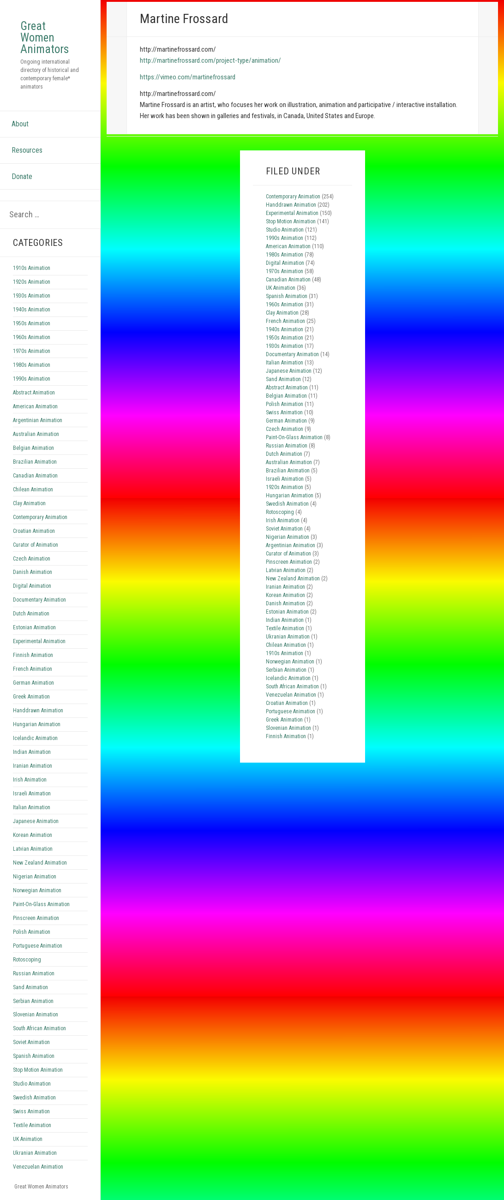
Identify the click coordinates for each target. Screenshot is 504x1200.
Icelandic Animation (35, 738)
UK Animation (27, 1139)
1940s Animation (31, 309)
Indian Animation (32, 752)
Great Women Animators (44, 37)
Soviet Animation (31, 1042)
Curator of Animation (35, 545)
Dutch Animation (31, 613)
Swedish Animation (34, 1097)
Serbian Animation (33, 1001)
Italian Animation (31, 807)
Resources (27, 150)
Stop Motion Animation (38, 1070)
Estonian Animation (34, 627)
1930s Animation (31, 296)
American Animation (35, 406)
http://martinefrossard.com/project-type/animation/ (210, 60)
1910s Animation (31, 268)
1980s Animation (31, 365)
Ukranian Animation (35, 1153)
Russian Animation (33, 973)
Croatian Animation (34, 531)
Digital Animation (32, 586)
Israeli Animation (32, 793)
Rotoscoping (27, 959)
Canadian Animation (35, 475)
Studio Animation (32, 1084)
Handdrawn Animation (38, 710)
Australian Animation (36, 434)
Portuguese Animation (37, 946)
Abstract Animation (34, 392)
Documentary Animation (39, 600)
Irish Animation (30, 779)
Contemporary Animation (40, 517)
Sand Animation (30, 987)
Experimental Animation (39, 641)
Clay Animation (29, 503)
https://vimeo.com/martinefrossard (187, 77)
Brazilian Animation (35, 462)
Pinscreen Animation (36, 918)
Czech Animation (31, 558)
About (20, 123)
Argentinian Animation (37, 420)
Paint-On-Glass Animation (41, 904)
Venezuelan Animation (38, 1167)
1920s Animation (31, 282)
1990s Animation (31, 379)
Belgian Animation (33, 448)
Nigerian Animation (34, 876)
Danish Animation (32, 572)
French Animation (32, 669)
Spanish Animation (33, 1056)
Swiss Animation (31, 1111)
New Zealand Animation (40, 863)
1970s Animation (31, 351)
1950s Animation (31, 323)
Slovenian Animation (35, 1014)
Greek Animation (31, 696)
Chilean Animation (33, 489)
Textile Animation (32, 1125)
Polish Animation (31, 932)
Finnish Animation (33, 655)
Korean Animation (32, 835)
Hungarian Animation (36, 724)
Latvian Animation (33, 849)
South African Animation (39, 1028)
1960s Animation (31, 337)
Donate (22, 176)
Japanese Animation (36, 821)
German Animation (33, 683)
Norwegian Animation (37, 890)
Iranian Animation (32, 766)
